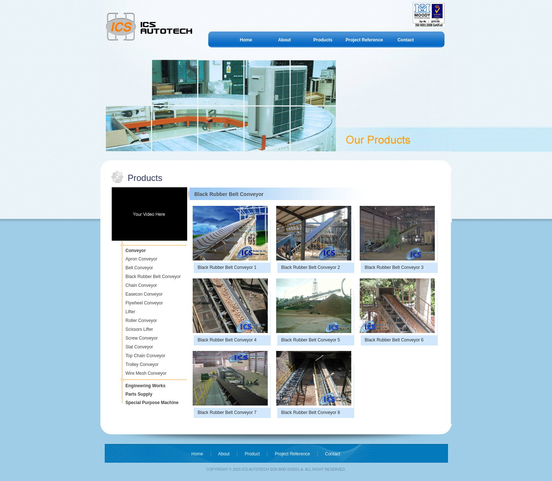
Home (246, 39)
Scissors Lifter (139, 329)
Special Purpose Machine (152, 402)
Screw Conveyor (142, 338)
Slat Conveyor (139, 346)
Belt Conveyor (139, 267)
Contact (405, 39)
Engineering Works (146, 385)
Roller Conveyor (141, 320)
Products (322, 39)
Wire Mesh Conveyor (146, 373)
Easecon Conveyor (144, 294)
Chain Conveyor (141, 285)
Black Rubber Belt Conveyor (153, 276)
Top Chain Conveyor (146, 355)
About (284, 39)
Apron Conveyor (142, 259)
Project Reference (364, 39)
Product (252, 453)
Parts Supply (139, 394)
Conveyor (136, 250)
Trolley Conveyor (142, 364)
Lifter (131, 311)
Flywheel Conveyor (144, 303)
